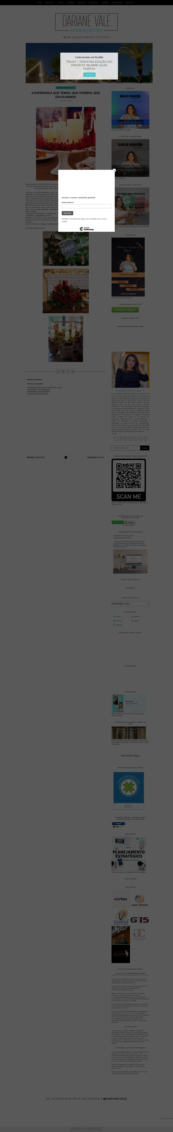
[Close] (114, 170)
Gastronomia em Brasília (89, 57)
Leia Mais (89, 74)
